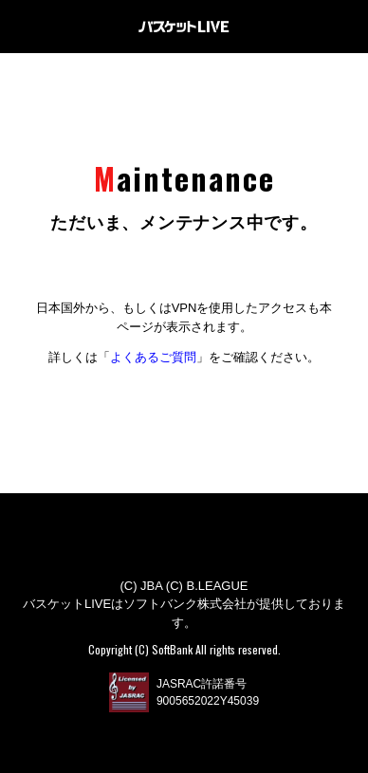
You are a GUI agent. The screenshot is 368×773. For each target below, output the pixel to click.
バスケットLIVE (184, 26)
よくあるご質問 (153, 357)
